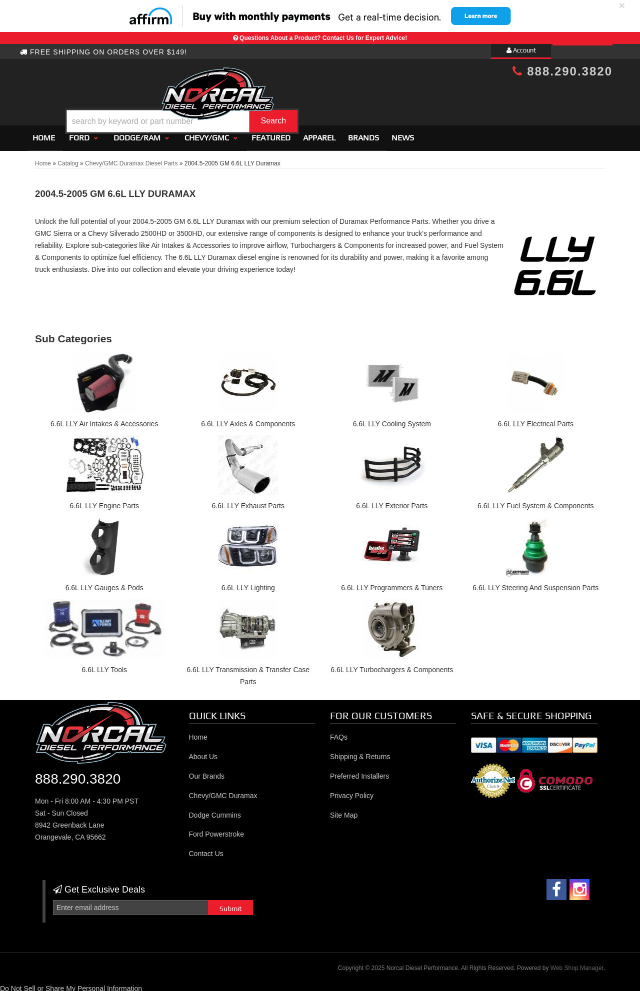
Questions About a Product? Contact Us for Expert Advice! (323, 37)
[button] (328, 96)
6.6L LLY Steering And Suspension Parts (535, 584)
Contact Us (206, 850)
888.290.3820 (562, 71)
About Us (203, 753)
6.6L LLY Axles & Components (248, 420)
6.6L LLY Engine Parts (104, 502)
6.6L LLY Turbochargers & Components (391, 666)
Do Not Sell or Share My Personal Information (71, 985)
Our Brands (207, 772)
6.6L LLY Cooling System (392, 420)
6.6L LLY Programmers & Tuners (391, 584)
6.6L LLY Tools (104, 666)
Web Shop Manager (577, 964)
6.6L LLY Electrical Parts (536, 420)
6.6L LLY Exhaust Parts (248, 502)
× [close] (622, 5)
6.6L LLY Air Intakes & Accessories (104, 420)
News (403, 133)
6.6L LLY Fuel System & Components (536, 502)
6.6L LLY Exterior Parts (392, 502)
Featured (271, 133)
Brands (363, 133)
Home (43, 133)
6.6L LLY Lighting (248, 584)
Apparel (319, 133)
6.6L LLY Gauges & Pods (105, 584)
